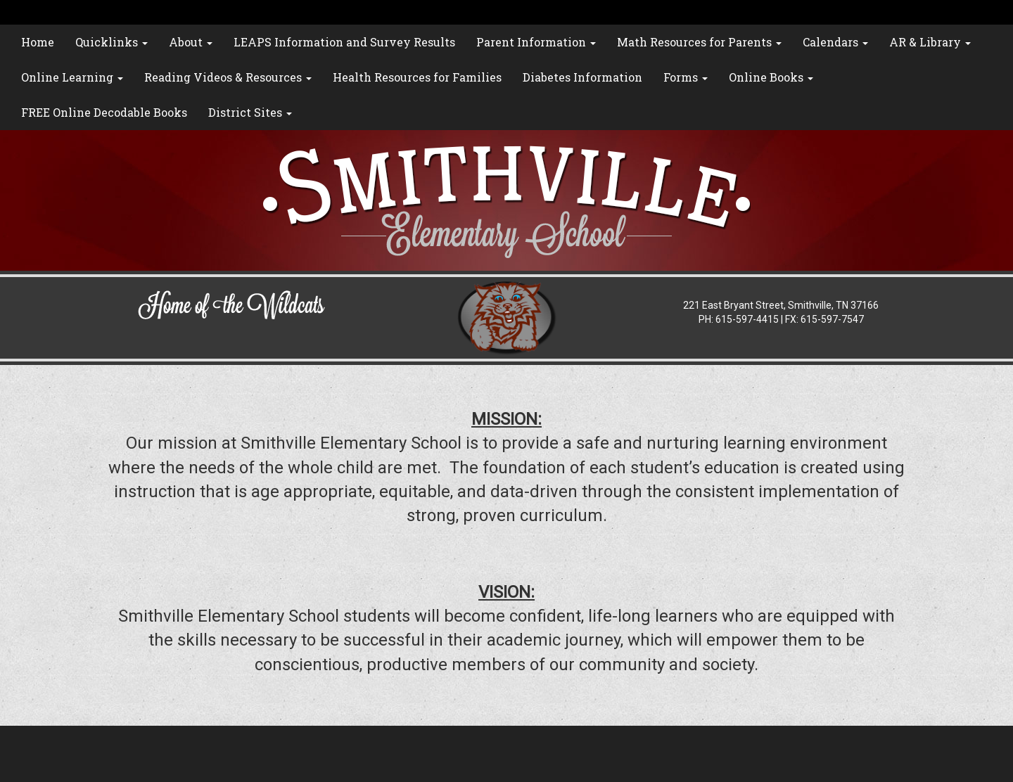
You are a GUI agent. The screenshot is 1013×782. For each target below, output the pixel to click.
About (190, 41)
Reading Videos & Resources (228, 77)
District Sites (250, 112)
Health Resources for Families (417, 77)
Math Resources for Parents (699, 41)
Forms (685, 77)
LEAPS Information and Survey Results (344, 41)
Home (37, 41)
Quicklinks (111, 41)
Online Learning (72, 77)
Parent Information (536, 41)
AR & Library (930, 41)
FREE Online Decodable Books (104, 112)
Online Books (771, 77)
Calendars (835, 41)
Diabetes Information (582, 77)
